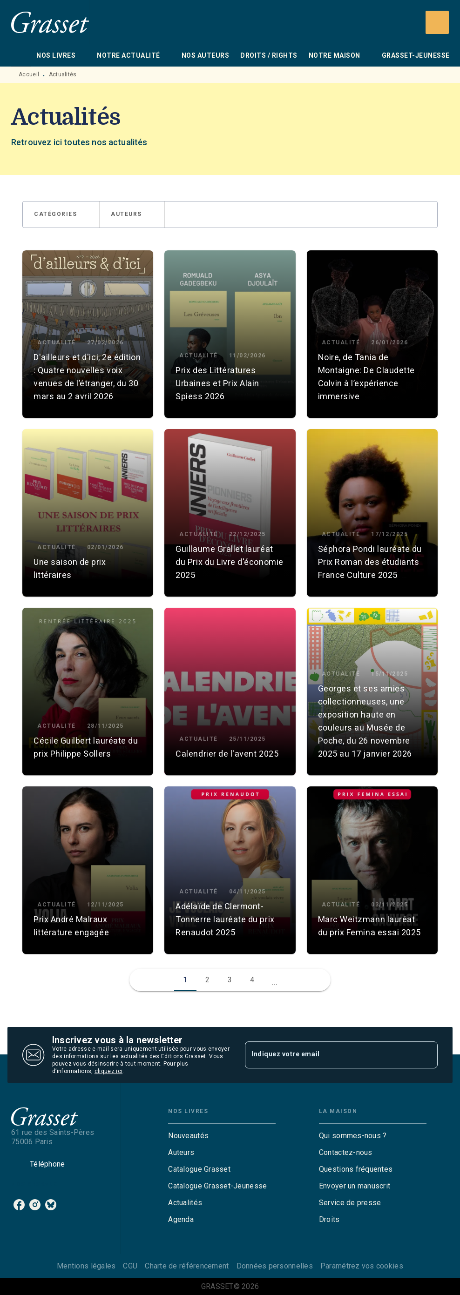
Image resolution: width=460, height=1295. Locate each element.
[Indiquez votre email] (329, 1054)
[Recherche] (437, 22)
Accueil (29, 74)
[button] (61, 214)
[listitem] (19, 1205)
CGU (130, 1265)
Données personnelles (275, 1265)
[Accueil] (50, 22)
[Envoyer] (426, 1055)
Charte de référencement (187, 1265)
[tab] (21, 55)
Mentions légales (86, 1265)
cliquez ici (108, 1071)
